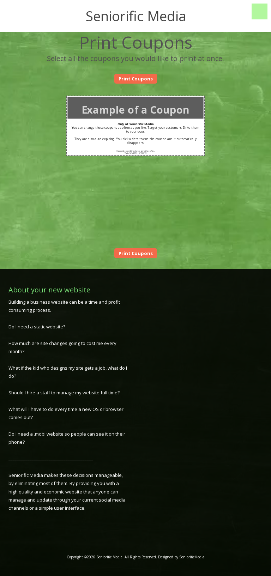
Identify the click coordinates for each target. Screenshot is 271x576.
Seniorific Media (136, 15)
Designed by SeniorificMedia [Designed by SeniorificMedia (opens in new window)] (181, 556)
